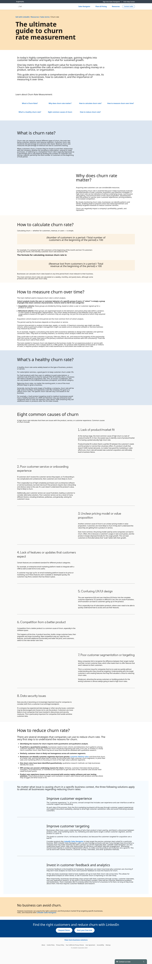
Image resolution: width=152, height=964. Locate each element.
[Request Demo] (64, 930)
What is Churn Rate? (30, 103)
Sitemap (108, 945)
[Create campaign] (128, 6)
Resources (35, 17)
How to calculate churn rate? (90, 103)
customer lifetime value (79, 757)
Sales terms (44, 17)
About (43, 945)
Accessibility (100, 945)
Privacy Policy (60, 945)
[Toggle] (143, 961)
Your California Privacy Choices (75, 945)
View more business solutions (76, 940)
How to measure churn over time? (120, 103)
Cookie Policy (51, 945)
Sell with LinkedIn (22, 17)
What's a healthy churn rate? (30, 112)
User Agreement (90, 945)
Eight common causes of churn (60, 112)
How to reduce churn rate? (90, 112)
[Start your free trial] (84, 930)
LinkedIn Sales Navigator (74, 841)
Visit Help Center (129, 2)
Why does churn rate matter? (60, 103)
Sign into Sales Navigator (112, 2)
